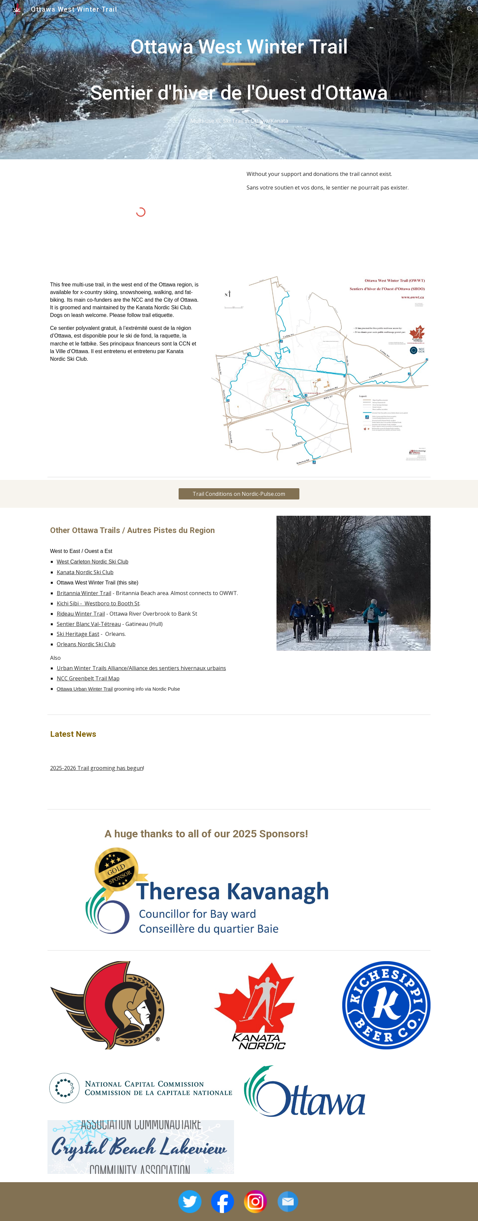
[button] (470, 9)
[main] (239, 79)
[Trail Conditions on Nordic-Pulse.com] (239, 494)
